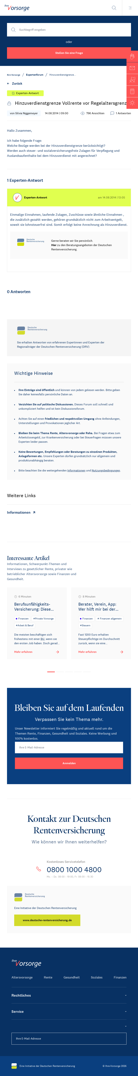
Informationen (76, 470)
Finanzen (120, 977)
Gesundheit (72, 977)
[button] (132, 56)
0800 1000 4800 (74, 869)
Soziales (96, 977)
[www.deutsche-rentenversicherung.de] (47, 920)
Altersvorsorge (22, 977)
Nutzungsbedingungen (106, 470)
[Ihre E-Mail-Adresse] (69, 747)
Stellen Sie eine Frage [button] (69, 53)
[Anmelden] (69, 763)
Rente (48, 977)
